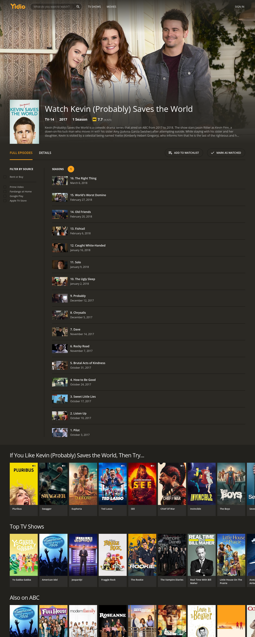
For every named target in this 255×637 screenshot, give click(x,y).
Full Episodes (21, 152)
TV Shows (94, 6)
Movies (111, 6)
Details (45, 152)
